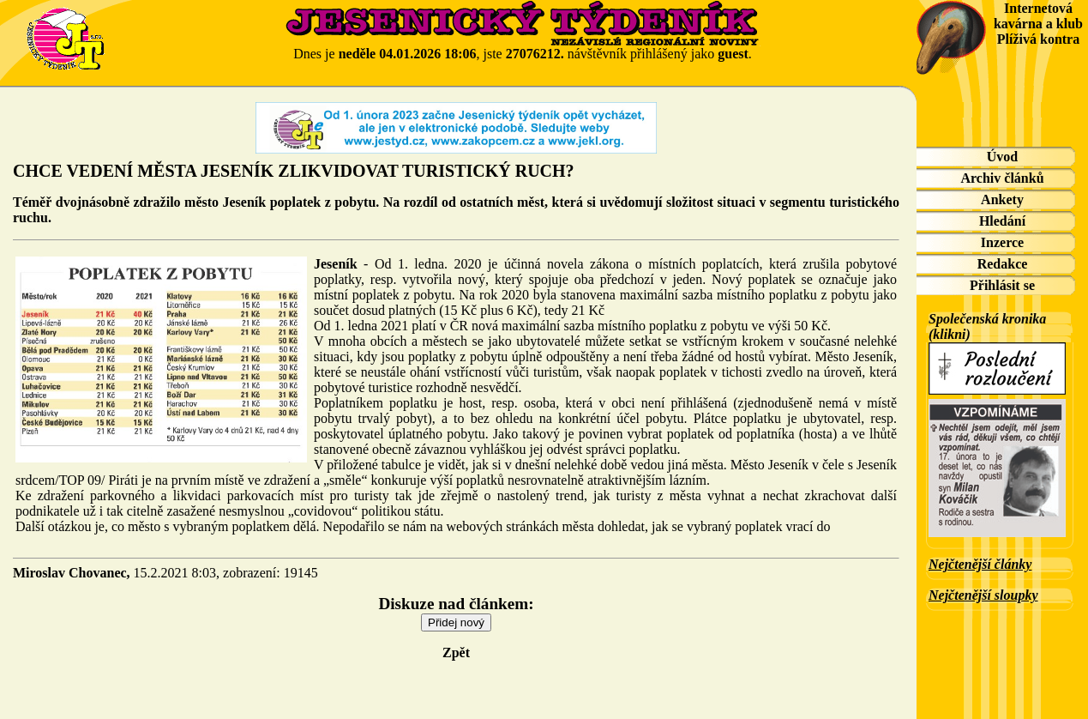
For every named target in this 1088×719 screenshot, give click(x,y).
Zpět (456, 652)
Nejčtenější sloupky (983, 595)
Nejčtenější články (980, 564)
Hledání (1002, 221)
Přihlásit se (1002, 285)
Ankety (1002, 199)
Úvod (1002, 156)
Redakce (1002, 264)
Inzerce (1002, 242)
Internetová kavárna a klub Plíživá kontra (1038, 23)
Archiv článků (1001, 178)
